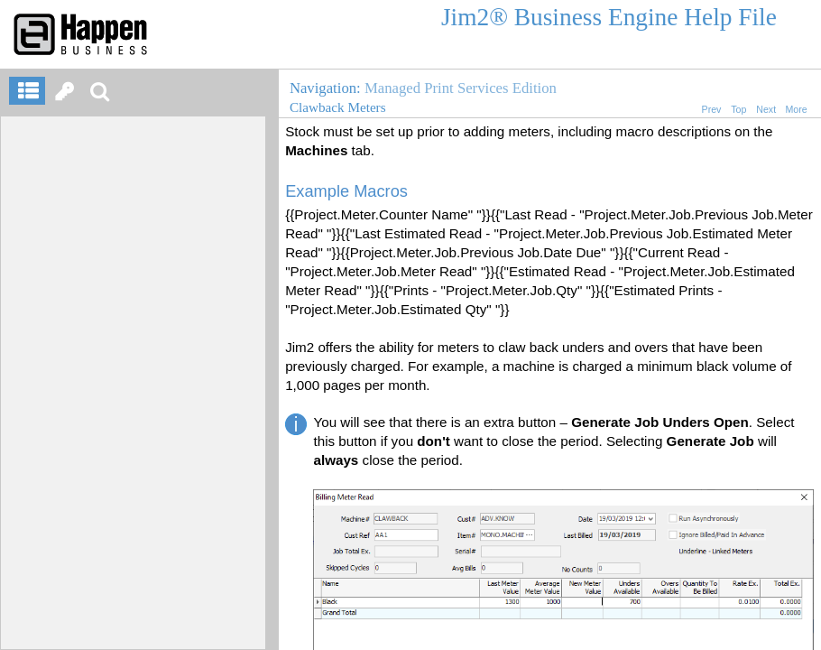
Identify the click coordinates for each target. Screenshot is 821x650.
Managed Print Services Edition (460, 88)
